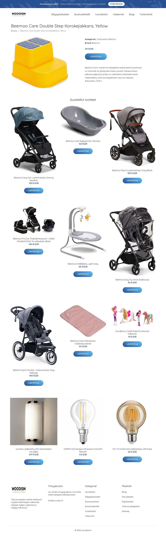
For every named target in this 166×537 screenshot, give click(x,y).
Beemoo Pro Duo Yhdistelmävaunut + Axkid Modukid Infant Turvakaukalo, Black (33, 242)
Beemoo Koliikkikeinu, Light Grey (83, 266)
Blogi (131, 15)
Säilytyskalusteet (60, 15)
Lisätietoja (95, 59)
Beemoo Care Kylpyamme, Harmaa (83, 143)
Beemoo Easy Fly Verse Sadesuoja (132, 282)
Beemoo (112, 41)
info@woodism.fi (55, 503)
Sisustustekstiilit (82, 15)
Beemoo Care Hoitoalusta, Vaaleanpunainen (83, 344)
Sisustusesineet (92, 504)
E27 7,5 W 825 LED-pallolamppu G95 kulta (132, 451)
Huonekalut (101, 15)
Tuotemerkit (146, 15)
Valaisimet (118, 15)
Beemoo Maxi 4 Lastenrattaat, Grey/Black (132, 172)
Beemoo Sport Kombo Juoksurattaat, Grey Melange (33, 373)
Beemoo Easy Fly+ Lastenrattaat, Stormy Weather (34, 181)
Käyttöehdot (127, 504)
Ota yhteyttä (127, 499)
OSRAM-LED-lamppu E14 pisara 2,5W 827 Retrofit (83, 452)
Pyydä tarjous (116, 4)
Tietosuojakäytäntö (131, 508)
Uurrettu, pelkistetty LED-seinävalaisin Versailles (34, 452)
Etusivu (14, 33)
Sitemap (125, 513)
